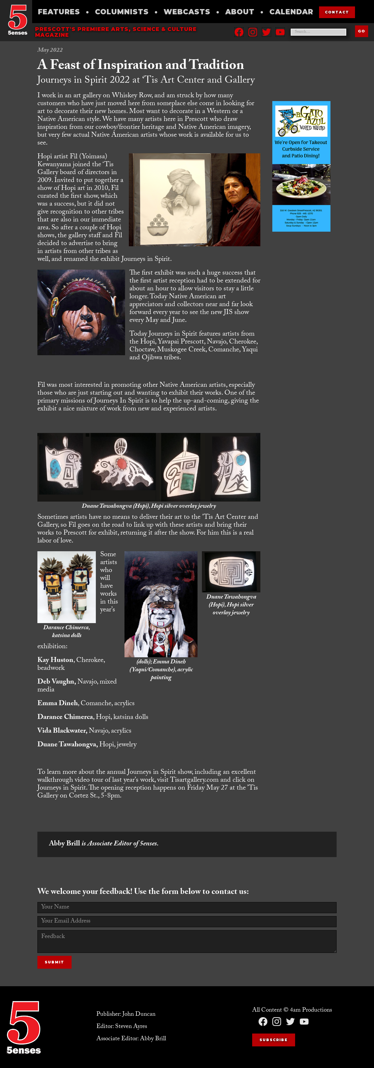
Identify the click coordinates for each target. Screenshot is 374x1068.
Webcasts (187, 12)
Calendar (291, 12)
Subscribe (273, 1040)
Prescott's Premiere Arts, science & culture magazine (116, 32)
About (239, 12)
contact (337, 12)
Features (59, 12)
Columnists (122, 12)
